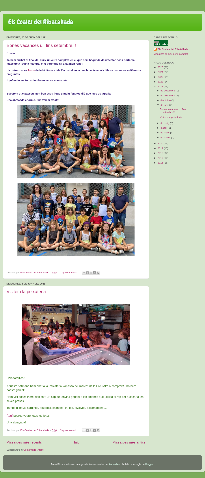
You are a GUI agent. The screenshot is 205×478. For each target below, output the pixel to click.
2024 (161, 72)
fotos (31, 70)
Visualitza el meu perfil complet (171, 54)
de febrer (166, 137)
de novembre (168, 95)
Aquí (10, 415)
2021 (161, 86)
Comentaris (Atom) (33, 449)
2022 (161, 81)
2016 (161, 162)
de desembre (168, 90)
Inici (77, 442)
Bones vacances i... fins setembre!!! (41, 45)
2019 (161, 148)
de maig (165, 123)
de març (165, 132)
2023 (161, 77)
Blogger (149, 464)
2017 (161, 158)
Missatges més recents (24, 442)
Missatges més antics (129, 442)
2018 (161, 153)
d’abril (164, 127)
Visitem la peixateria (26, 291)
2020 (161, 143)
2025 (161, 67)
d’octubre (166, 100)
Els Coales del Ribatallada (40, 22)
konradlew (114, 464)
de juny (165, 105)
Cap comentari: (68, 272)
